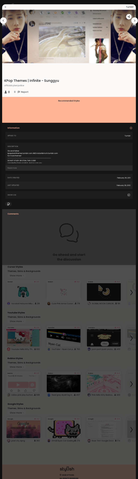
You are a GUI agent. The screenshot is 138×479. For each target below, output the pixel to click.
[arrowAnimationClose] (3, 20)
